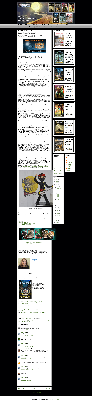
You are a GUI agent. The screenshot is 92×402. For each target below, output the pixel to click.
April (58, 212)
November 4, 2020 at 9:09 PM (27, 353)
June (58, 208)
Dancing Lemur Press (49, 26)
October (58, 199)
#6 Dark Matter (29, 26)
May (58, 210)
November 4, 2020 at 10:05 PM (27, 358)
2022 (57, 182)
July (57, 207)
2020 (57, 186)
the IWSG (20, 24)
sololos (50, 399)
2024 (57, 179)
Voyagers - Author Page (58, 168)
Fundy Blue (23, 332)
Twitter (32, 243)
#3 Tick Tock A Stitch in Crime (47, 24)
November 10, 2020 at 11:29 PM (27, 375)
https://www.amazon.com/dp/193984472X (33, 301)
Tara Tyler (69, 168)
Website (27, 242)
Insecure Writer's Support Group (40, 320)
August (58, 205)
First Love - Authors (58, 173)
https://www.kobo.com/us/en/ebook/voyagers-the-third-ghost (33, 312)
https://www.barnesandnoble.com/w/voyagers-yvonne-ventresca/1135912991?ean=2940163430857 (33, 306)
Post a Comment (23, 383)
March (58, 213)
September (58, 203)
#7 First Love (39, 26)
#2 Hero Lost (35, 24)
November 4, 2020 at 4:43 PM (27, 346)
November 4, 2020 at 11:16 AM (27, 335)
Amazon (40, 243)
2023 (57, 181)
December (58, 188)
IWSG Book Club (59, 26)
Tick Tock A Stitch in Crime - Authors (58, 163)
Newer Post (21, 388)
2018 (57, 222)
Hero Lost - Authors (58, 160)
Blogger (58, 399)
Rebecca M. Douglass (25, 348)
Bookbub (36, 243)
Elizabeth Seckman (25, 372)
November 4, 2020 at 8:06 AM (27, 329)
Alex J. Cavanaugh (24, 320)
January (58, 217)
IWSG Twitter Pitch (30, 321)
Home (34, 388)
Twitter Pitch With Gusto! (58, 196)
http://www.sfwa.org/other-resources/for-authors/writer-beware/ (34, 140)
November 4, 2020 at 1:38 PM (27, 340)
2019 (57, 220)
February (58, 215)
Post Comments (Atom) (37, 392)
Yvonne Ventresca (25, 337)
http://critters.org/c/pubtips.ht (41, 138)
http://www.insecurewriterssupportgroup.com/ (27, 223)
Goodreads (29, 243)
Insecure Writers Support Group (36, 242)
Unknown (69, 170)
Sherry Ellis (23, 360)
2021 (57, 184)
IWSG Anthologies (22, 321)
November (58, 192)
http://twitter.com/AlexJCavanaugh (25, 224)
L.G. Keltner (69, 162)
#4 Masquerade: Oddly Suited (63, 24)
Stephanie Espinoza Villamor (69, 165)
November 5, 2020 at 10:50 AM (27, 364)
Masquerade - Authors (57, 165)
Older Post (48, 388)
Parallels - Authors (58, 158)
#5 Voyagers (21, 26)
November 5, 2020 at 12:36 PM (27, 369)
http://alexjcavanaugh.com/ (23, 222)
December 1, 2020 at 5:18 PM (27, 380)
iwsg (48, 320)
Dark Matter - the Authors (57, 171)
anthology (31, 320)
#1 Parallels (27, 24)
